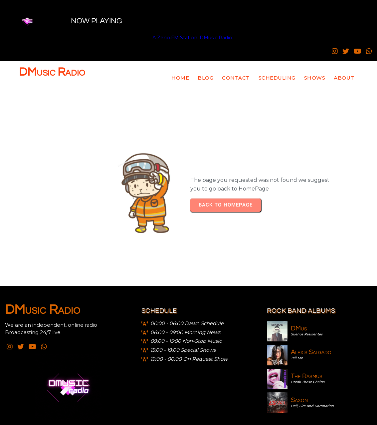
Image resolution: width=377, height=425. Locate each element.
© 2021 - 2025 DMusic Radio (188, 417)
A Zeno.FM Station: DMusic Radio (150, 37)
